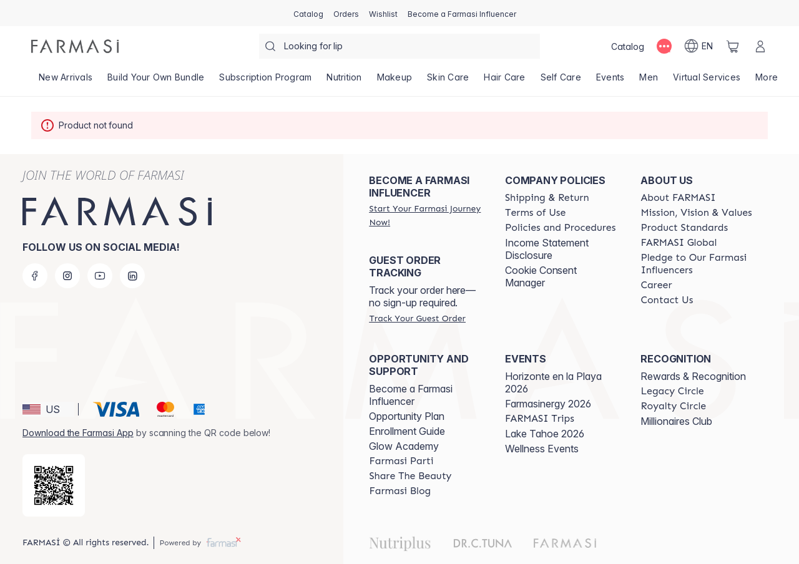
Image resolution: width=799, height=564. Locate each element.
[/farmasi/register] (346, 13)
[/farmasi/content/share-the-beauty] (410, 476)
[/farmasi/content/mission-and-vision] (696, 213)
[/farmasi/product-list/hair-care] (504, 81)
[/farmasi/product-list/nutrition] (344, 81)
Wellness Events (542, 448)
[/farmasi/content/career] (656, 285)
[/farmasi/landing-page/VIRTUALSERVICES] (706, 81)
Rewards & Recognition (693, 376)
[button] (48, 409)
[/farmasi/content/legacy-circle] (671, 391)
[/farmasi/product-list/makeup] (395, 81)
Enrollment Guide (407, 431)
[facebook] (34, 275)
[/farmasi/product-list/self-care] (561, 81)
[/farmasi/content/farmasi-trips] (539, 418)
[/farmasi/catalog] (308, 13)
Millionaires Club (676, 421)
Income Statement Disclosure (547, 248)
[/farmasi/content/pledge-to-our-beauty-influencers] (697, 263)
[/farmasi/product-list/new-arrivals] (65, 81)
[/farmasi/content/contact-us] (666, 300)
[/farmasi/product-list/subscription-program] (265, 81)
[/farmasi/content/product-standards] (684, 227)
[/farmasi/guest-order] (417, 318)
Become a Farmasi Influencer (411, 394)
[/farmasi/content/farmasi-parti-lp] (401, 461)
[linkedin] (132, 275)
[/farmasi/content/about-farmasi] (677, 198)
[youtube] (99, 275)
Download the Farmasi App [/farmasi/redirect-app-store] (78, 432)
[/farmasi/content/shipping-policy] (547, 198)
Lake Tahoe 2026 (544, 433)
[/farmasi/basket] (732, 46)
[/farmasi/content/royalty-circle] (673, 406)
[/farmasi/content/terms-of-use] (535, 213)
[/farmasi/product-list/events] (610, 81)
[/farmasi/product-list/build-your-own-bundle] (156, 81)
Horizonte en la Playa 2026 (553, 382)
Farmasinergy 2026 (548, 403)
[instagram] (67, 275)
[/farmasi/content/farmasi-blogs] (400, 491)
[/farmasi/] (75, 46)
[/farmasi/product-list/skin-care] (447, 81)
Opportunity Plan (406, 416)
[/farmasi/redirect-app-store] (53, 485)
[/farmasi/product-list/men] (648, 81)
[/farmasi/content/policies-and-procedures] (560, 227)
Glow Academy (404, 446)
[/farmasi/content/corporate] (678, 242)
